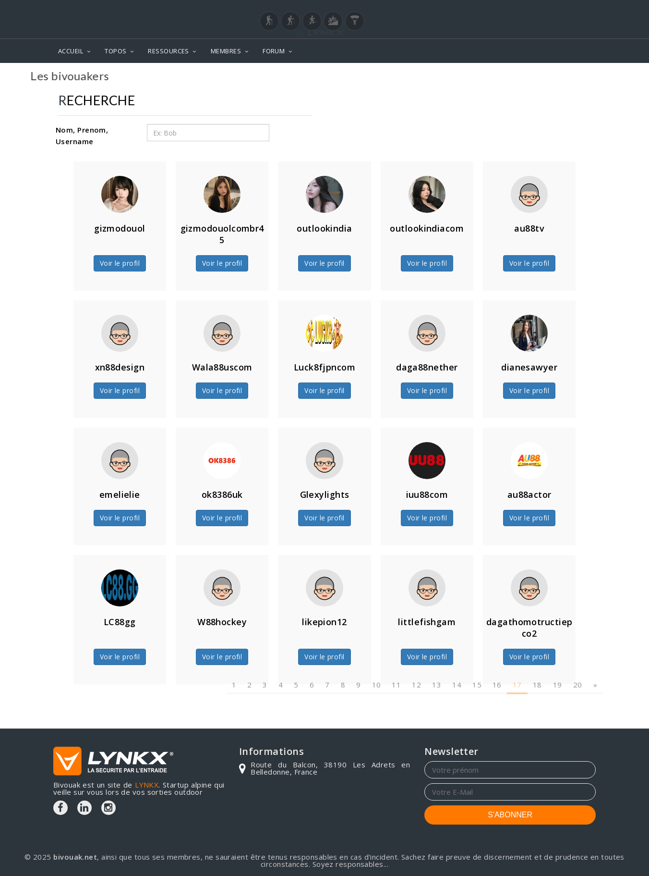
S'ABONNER (510, 815)
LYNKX (146, 785)
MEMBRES (226, 51)
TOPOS (115, 51)
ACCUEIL (70, 51)
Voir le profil (120, 263)
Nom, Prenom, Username (82, 135)
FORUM (274, 51)
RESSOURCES (168, 51)
